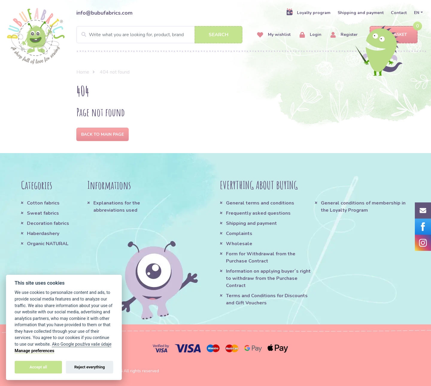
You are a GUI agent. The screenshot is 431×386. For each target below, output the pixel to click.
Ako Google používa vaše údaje (81, 344)
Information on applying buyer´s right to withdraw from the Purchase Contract (268, 278)
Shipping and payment (361, 13)
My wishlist (274, 35)
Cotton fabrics (43, 203)
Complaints (239, 233)
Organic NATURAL (48, 243)
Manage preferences (34, 350)
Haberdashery (43, 233)
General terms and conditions (260, 203)
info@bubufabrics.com (104, 12)
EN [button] (416, 13)
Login (310, 35)
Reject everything (89, 367)
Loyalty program (308, 13)
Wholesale (239, 243)
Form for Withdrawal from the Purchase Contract (260, 257)
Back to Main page (102, 134)
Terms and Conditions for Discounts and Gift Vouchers (267, 299)
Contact (399, 13)
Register (344, 35)
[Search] (159, 34)
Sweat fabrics (43, 213)
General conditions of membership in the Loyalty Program (363, 206)
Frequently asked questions (258, 213)
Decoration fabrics (48, 223)
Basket (393, 35)
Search (218, 34)
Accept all (38, 367)
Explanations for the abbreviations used (116, 206)
